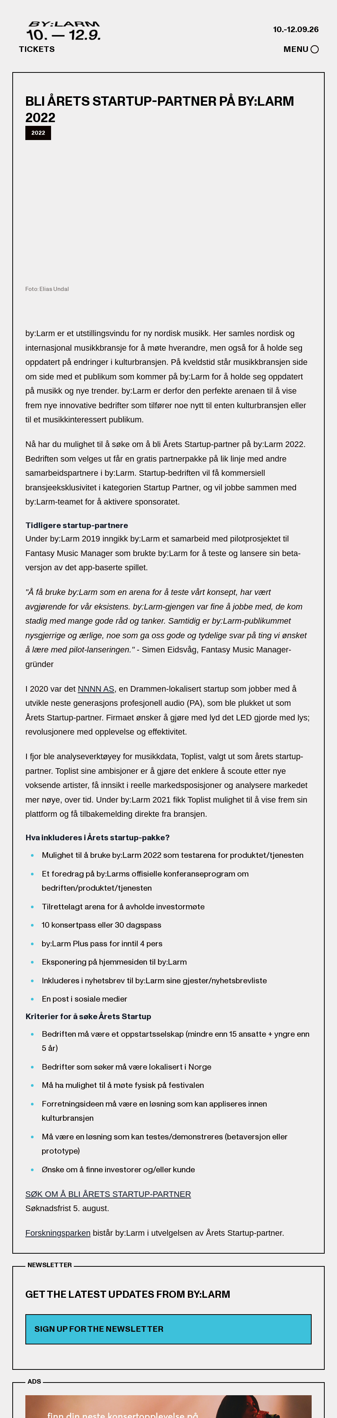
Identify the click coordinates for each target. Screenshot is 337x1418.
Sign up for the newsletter (98, 1329)
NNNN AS (96, 689)
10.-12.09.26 (296, 29)
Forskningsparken (58, 1233)
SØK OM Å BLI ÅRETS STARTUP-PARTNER (108, 1194)
